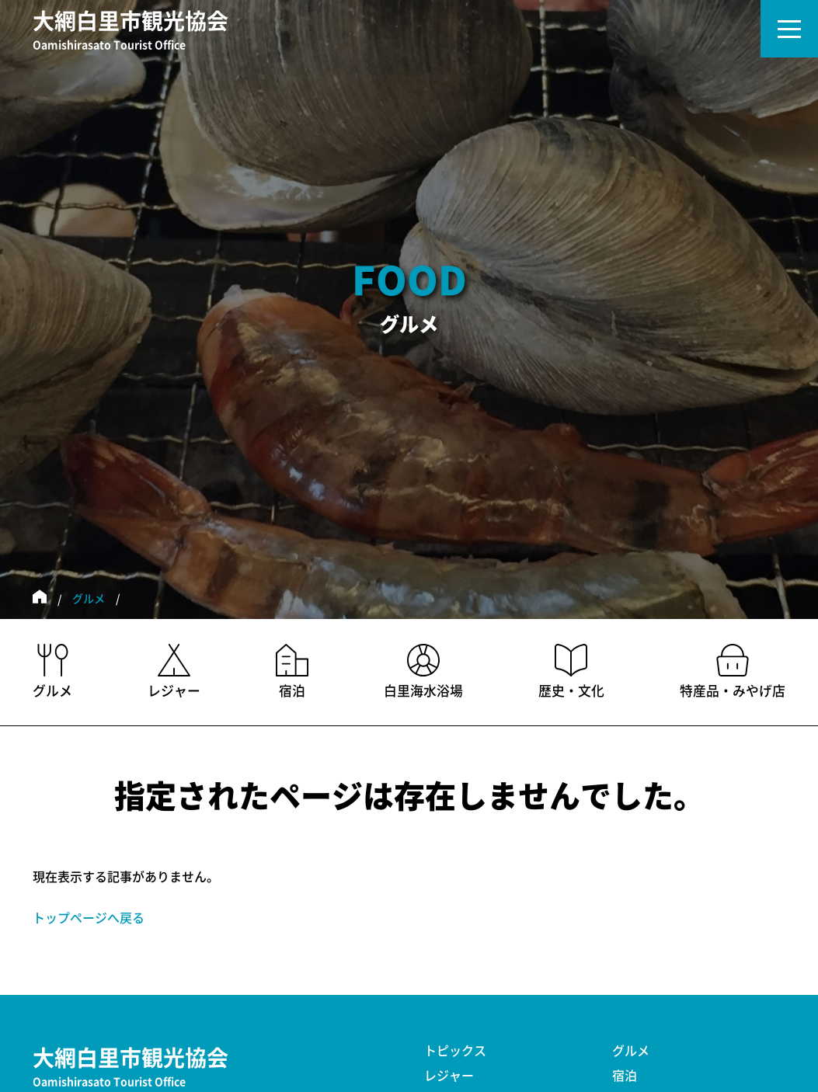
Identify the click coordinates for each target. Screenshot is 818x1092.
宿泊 (624, 1075)
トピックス (455, 1051)
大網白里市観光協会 (130, 32)
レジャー (449, 1075)
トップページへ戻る (88, 918)
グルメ (88, 598)
